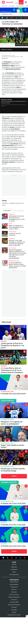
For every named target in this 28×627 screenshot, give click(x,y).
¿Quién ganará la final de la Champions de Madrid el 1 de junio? (13, 332)
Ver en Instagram (11, 557)
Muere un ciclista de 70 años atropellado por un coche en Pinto (5, 226)
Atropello (12, 214)
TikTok (16, 18)
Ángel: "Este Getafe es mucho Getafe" (14, 434)
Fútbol (4, 205)
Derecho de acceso (14, 594)
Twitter (7, 18)
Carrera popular (14, 260)
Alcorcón (12, 238)
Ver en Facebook (3, 558)
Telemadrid (14, 566)
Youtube (25, 17)
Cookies (14, 612)
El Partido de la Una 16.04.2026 (14, 534)
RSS (26, 44)
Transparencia (14, 587)
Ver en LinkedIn (20, 557)
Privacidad (14, 607)
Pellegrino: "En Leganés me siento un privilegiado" (14, 410)
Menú (26, 2)
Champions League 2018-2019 (17, 203)
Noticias (4, 6)
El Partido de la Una (7, 391)
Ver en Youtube (24, 557)
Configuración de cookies (14, 614)
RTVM (14, 562)
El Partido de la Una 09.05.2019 (14, 382)
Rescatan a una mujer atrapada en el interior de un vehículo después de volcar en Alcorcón (5, 241)
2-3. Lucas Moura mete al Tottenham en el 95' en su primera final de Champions (13, 357)
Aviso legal (14, 609)
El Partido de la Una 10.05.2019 (14, 492)
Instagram (11, 17)
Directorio (14, 589)
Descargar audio (22, 44)
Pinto (10, 223)
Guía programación (14, 574)
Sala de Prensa (14, 581)
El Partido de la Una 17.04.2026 (14, 513)
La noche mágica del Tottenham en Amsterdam (14, 35)
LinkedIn (21, 17)
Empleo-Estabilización (14, 597)
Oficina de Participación (14, 604)
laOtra (14, 572)
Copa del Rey (12, 231)
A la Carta (11, 6)
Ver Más (14, 476)
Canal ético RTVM (14, 602)
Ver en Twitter (7, 558)
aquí (21, 171)
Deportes (4, 341)
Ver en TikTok (16, 558)
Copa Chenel (12, 248)
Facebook (2, 18)
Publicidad (14, 592)
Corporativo (14, 580)
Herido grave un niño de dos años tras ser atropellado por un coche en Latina (5, 216)
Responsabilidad (14, 584)
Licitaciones (14, 599)
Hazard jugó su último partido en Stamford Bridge (14, 457)
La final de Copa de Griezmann (5, 234)
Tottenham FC (5, 203)
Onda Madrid (20, 6)
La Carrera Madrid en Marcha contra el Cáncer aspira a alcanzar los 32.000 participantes (5, 263)
